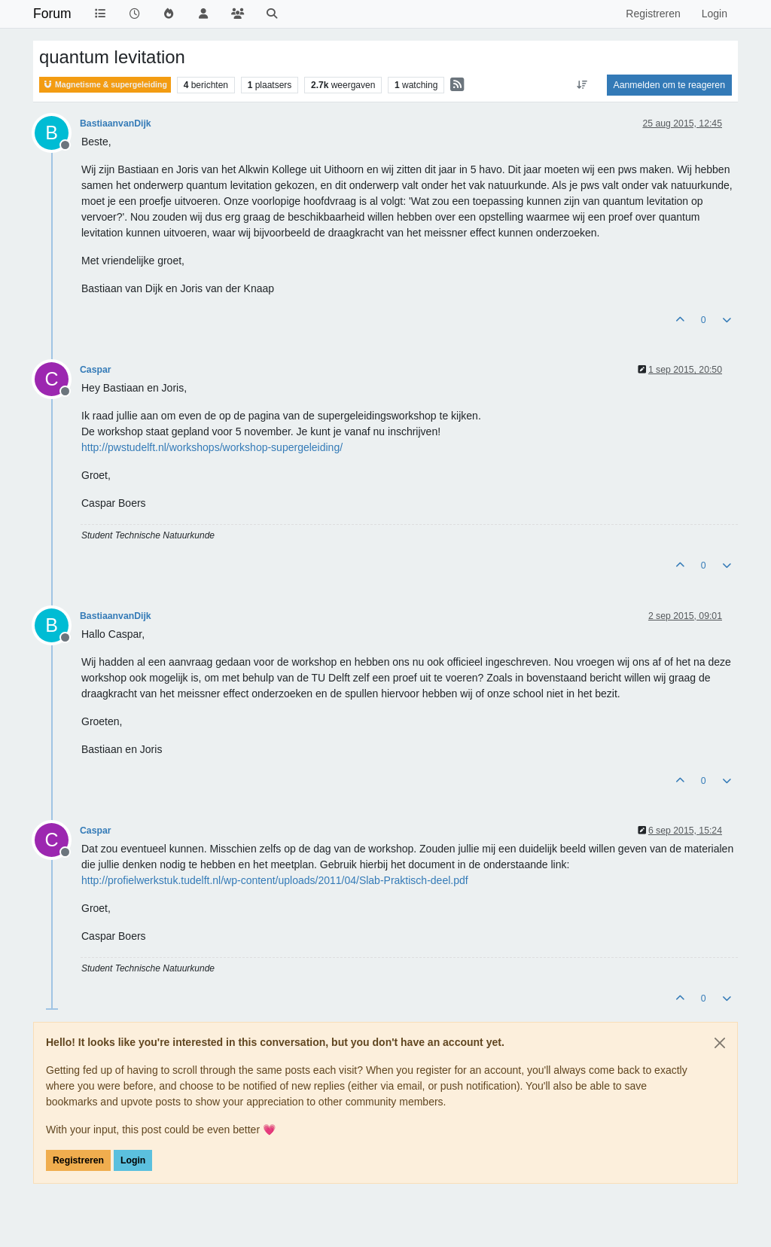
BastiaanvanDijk (115, 123)
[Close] (719, 1043)
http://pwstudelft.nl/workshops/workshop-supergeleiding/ (212, 447)
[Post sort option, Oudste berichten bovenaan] (581, 85)
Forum (52, 13)
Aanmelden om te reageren (669, 85)
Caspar (95, 369)
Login (132, 1160)
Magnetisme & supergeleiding (105, 85)
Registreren (78, 1160)
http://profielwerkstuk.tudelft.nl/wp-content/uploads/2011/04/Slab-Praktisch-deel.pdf (274, 880)
